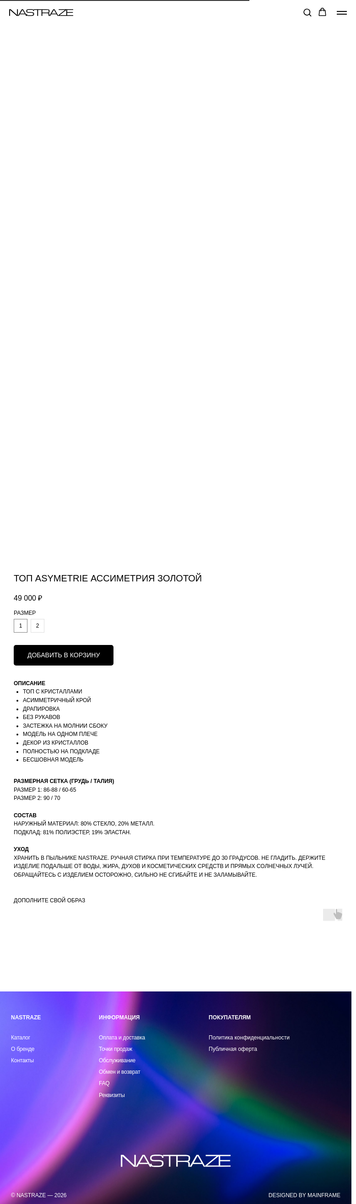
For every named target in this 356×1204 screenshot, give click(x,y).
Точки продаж (115, 1049)
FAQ (104, 1083)
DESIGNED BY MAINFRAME (304, 1195)
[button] (307, 12)
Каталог (20, 1037)
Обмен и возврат (119, 1072)
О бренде (22, 1049)
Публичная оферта (233, 1049)
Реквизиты (112, 1095)
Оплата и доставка (122, 1037)
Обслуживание (117, 1060)
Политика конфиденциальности (249, 1037)
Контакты (22, 1060)
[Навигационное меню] (342, 13)
